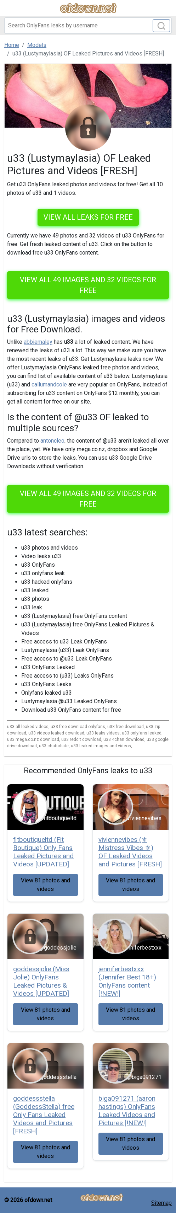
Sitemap (161, 1202)
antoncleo (52, 440)
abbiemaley (38, 341)
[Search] (88, 25)
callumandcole (49, 384)
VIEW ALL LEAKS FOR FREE (88, 217)
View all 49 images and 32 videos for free (88, 285)
